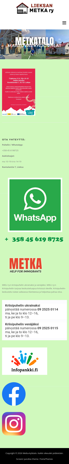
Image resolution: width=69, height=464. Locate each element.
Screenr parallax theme (27, 459)
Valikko (64, 22)
